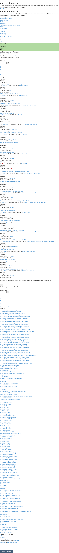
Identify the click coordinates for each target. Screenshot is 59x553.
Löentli (3, 231)
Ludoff (3, 183)
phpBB (7, 539)
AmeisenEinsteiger (7, 241)
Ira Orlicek (5, 270)
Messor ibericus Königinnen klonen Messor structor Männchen (15, 171)
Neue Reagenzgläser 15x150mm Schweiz (10, 103)
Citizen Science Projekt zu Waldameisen (10, 220)
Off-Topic (25, 134)
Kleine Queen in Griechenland (7, 259)
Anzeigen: (7, 280)
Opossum (4, 173)
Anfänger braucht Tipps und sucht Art (9, 93)
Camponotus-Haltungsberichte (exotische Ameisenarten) (40, 241)
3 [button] (0, 67)
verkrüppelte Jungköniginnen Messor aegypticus (11, 191)
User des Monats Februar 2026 (7, 113)
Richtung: (44, 280)
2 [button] (0, 66)
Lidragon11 (5, 105)
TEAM (3, 114)
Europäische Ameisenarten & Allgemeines (30, 231)
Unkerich (5, 144)
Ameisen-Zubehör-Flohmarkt (29, 105)
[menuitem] (6, 18)
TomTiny (5, 261)
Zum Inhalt (2, 8)
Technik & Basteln (25, 212)
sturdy (4, 85)
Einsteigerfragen (23, 95)
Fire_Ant (4, 202)
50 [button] (0, 74)
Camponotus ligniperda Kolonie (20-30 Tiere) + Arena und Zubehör (16, 84)
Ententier (5, 251)
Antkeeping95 (6, 124)
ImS (4, 212)
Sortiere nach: (26, 280)
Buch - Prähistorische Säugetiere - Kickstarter (11, 132)
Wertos (3, 95)
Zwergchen (4, 134)
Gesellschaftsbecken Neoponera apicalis (10, 181)
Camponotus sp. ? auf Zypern (7, 249)
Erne (3, 163)
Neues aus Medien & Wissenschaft (31, 173)
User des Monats (22, 114)
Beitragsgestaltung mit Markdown (8, 162)
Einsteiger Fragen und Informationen (32, 192)
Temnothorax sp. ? (4, 123)
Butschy (5, 192)
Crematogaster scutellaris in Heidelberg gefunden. (12, 230)
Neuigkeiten (24, 163)
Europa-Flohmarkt (23, 85)
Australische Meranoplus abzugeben (9, 142)
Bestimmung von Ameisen (31, 124)
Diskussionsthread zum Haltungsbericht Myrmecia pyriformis (14, 200)
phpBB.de (16, 540)
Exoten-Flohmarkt (26, 144)
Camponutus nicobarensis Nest (7, 210)
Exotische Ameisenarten (27, 183)
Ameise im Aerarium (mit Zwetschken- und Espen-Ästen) (13, 269)
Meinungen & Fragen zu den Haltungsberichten (34, 202)
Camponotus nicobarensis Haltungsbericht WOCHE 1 (13, 239)
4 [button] (0, 69)
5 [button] (0, 71)
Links (1, 41)
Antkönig (5, 222)
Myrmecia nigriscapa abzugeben (8, 152)
